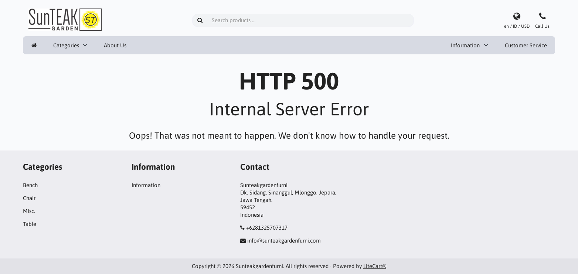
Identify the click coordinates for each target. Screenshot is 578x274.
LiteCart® (374, 266)
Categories (66, 45)
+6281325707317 (267, 227)
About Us (115, 45)
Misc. (29, 211)
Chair (29, 198)
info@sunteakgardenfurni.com (284, 240)
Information (465, 45)
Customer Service (526, 45)
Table (29, 224)
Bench (30, 185)
